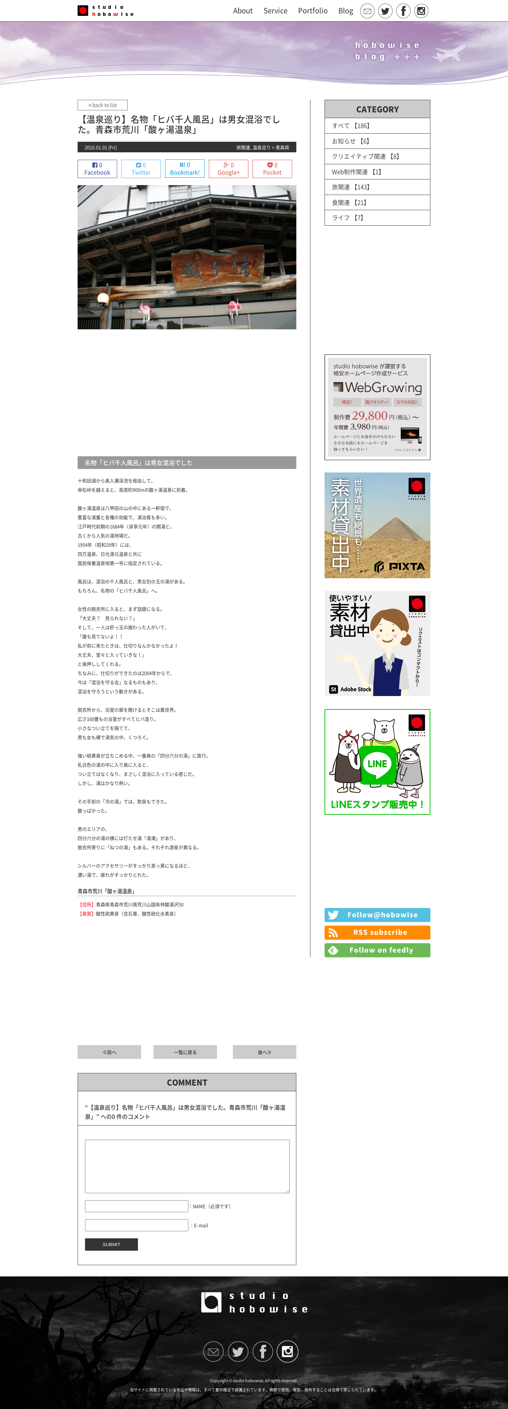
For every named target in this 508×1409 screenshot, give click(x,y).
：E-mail (198, 1235)
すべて (341, 125)
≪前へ (109, 1052)
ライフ (341, 216)
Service (276, 10)
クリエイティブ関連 (359, 155)
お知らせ (344, 140)
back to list (102, 105)
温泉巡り (262, 147)
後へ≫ (265, 1052)
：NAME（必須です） (210, 1216)
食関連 (341, 201)
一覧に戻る (185, 1052)
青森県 (282, 147)
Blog (345, 10)
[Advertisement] (187, 393)
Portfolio (313, 10)
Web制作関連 (350, 170)
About (243, 10)
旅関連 (243, 147)
